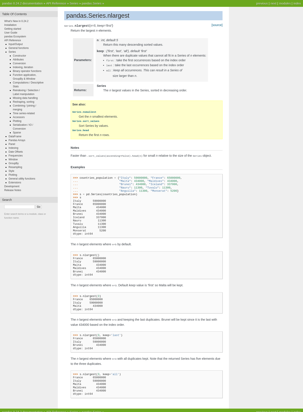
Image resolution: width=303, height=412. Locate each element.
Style (11, 170)
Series (74, 3)
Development (11, 186)
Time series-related (24, 113)
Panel (12, 144)
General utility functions (22, 178)
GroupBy (14, 163)
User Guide (10, 32)
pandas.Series (91, 3)
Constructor (19, 55)
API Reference (56, 3)
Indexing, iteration (23, 67)
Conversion (19, 63)
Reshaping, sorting (23, 101)
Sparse (17, 132)
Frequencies (16, 155)
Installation (10, 24)
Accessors (19, 117)
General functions (19, 48)
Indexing (13, 147)
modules (285, 3)
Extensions (15, 182)
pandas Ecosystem (15, 36)
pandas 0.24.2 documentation (22, 3)
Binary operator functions (27, 71)
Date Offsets (16, 151)
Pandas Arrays (17, 140)
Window (13, 159)
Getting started (12, 28)
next (273, 3)
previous (262, 3)
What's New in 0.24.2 (16, 21)
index (297, 3)
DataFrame (15, 136)
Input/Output (16, 44)
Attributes (18, 59)
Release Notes (12, 190)
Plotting (17, 121)
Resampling (15, 167)
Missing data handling (25, 97)
